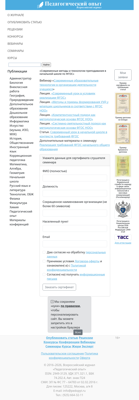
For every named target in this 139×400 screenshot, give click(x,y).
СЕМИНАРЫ (15, 51)
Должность (50, 186)
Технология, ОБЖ (22, 194)
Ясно (78, 332)
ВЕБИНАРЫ (15, 44)
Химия (14, 207)
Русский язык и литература (20, 188)
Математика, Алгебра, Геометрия (18, 168)
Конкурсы (51, 342)
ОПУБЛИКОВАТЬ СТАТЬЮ (24, 22)
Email (46, 237)
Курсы (66, 346)
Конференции (69, 342)
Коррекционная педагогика (21, 158)
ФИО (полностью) (55, 171)
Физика (15, 199)
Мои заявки (123, 75)
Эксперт (87, 346)
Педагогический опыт (21, 213)
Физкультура (18, 203)
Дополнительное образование (21, 106)
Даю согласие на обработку (76, 254)
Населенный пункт (55, 221)
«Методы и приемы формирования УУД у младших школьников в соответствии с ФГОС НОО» (74, 106)
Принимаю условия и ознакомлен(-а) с (74, 265)
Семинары (53, 346)
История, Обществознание (22, 140)
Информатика (19, 121)
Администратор (20, 78)
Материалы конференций (19, 222)
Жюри (76, 346)
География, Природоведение (22, 98)
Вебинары (88, 342)
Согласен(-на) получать (76, 276)
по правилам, (71, 306)
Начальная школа (17, 179)
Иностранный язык (19, 149)
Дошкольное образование (19, 115)
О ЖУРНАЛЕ (15, 15)
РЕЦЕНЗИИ (15, 29)
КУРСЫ (12, 58)
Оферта (85, 358)
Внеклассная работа (18, 89)
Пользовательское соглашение (62, 353)
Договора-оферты (87, 261)
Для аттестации (123, 242)
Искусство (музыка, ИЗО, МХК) (19, 130)
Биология (16, 83)
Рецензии (86, 338)
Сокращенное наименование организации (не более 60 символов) (75, 204)
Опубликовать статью (62, 338)
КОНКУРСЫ (15, 36)
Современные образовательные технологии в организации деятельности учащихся (69, 85)
